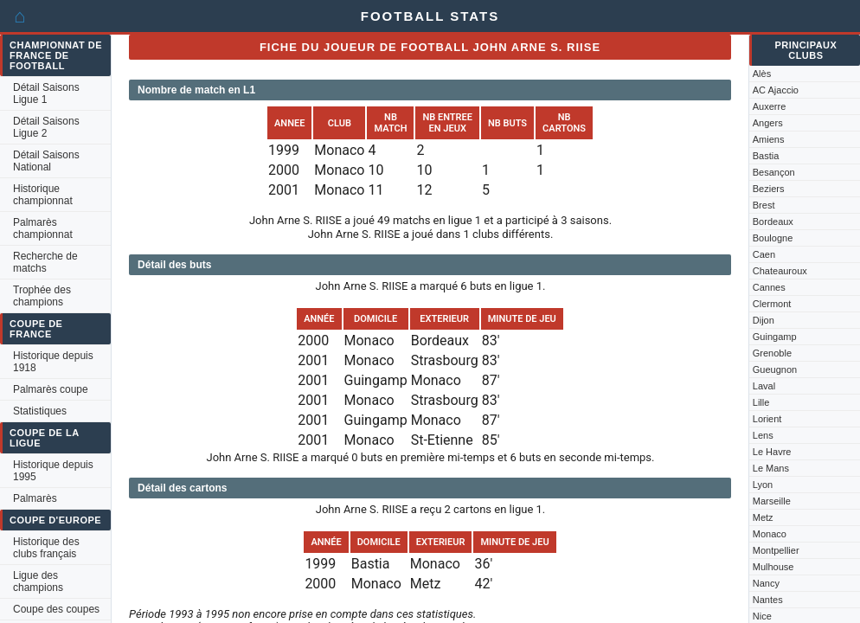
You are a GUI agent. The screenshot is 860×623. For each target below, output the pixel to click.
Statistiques (40, 411)
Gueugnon (775, 369)
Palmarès (35, 498)
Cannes (769, 287)
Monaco (769, 534)
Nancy (766, 583)
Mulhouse (773, 567)
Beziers (769, 188)
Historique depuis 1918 (53, 362)
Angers (768, 123)
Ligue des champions (38, 581)
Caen (764, 254)
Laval (764, 386)
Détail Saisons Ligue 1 (46, 93)
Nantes (768, 599)
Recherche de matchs (45, 262)
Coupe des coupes (56, 609)
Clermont (772, 304)
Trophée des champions (42, 296)
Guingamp (775, 336)
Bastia (766, 156)
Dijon (763, 320)
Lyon (763, 484)
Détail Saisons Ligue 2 (46, 127)
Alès (762, 73)
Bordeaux (773, 221)
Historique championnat (43, 195)
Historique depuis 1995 (53, 471)
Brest (764, 205)
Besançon (774, 172)
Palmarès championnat (43, 228)
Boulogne (773, 238)
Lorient (767, 419)
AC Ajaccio (776, 90)
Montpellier (776, 550)
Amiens (769, 139)
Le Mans (771, 468)
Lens (763, 435)
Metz (763, 517)
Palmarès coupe (50, 389)
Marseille (772, 501)
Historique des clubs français (46, 548)
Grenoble (772, 353)
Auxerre (769, 106)
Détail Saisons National (46, 161)
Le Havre (772, 451)
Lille (761, 402)
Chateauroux (780, 271)
